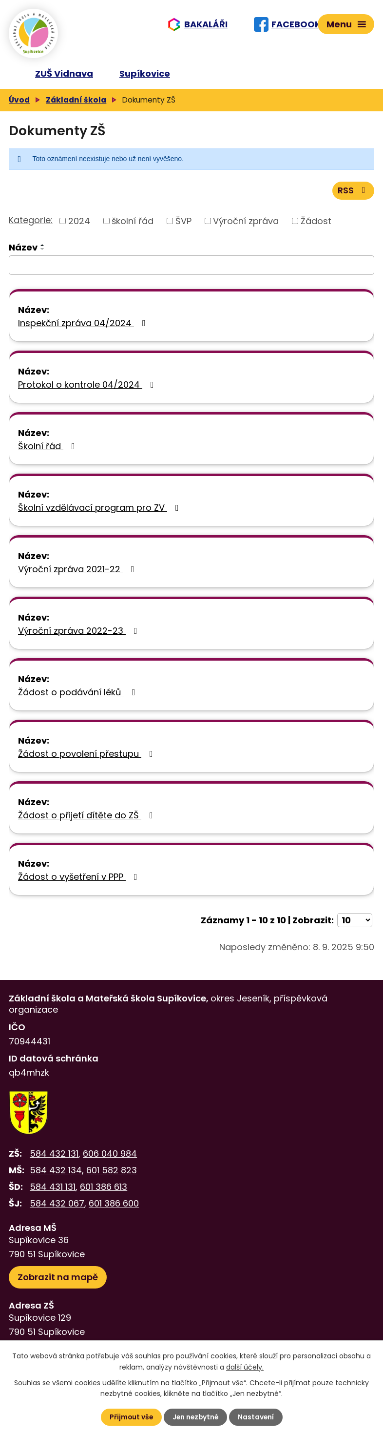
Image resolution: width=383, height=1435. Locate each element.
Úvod (19, 103)
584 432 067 (57, 1208)
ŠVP (183, 225)
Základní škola (76, 103)
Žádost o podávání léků (78, 696)
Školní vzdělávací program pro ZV (100, 511)
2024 (79, 225)
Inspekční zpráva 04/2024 (84, 327)
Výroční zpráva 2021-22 (78, 573)
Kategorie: (31, 224)
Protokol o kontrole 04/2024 (88, 388)
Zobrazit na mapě (58, 1281)
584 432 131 (54, 1157)
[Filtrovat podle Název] (191, 269)
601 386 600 (114, 1208)
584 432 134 (56, 1174)
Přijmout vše (130, 1417)
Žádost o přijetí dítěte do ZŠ (87, 819)
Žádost (316, 225)
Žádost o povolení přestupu (87, 757)
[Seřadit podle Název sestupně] (43, 253)
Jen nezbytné (195, 1417)
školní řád (132, 225)
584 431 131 (53, 1191)
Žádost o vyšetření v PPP (79, 880)
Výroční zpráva (246, 225)
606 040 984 (110, 1157)
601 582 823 (111, 1174)
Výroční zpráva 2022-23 (79, 634)
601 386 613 (103, 1191)
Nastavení (257, 1417)
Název (23, 251)
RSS (353, 194)
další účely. (245, 1367)
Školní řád (48, 450)
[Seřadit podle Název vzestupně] (43, 249)
